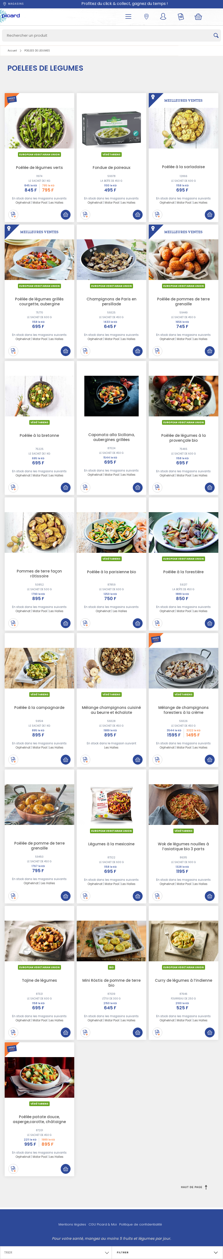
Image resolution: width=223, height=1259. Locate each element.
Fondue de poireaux (111, 167)
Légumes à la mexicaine (111, 844)
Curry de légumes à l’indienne (183, 980)
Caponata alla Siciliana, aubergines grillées (111, 437)
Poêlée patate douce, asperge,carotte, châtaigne (39, 1119)
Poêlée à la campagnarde (39, 707)
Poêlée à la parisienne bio (111, 571)
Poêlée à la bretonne (39, 435)
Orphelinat (22, 203)
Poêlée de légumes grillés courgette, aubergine (39, 301)
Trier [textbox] (8, 1252)
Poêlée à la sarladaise (183, 166)
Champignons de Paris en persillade (111, 301)
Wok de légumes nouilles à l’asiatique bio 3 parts (183, 846)
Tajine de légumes (39, 980)
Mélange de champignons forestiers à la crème (183, 710)
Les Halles (56, 203)
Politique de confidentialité (140, 1224)
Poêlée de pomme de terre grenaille (39, 846)
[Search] (111, 35)
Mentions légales (72, 1224)
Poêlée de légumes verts (39, 167)
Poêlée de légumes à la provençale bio (183, 438)
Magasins (13, 4)
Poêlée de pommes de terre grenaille (183, 301)
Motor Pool (40, 203)
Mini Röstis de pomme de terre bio (111, 983)
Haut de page (194, 1187)
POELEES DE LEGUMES (37, 50)
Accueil (12, 50)
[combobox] (56, 1251)
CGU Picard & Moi (103, 1224)
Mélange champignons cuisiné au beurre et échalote (111, 710)
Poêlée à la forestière (183, 571)
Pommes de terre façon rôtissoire (39, 574)
